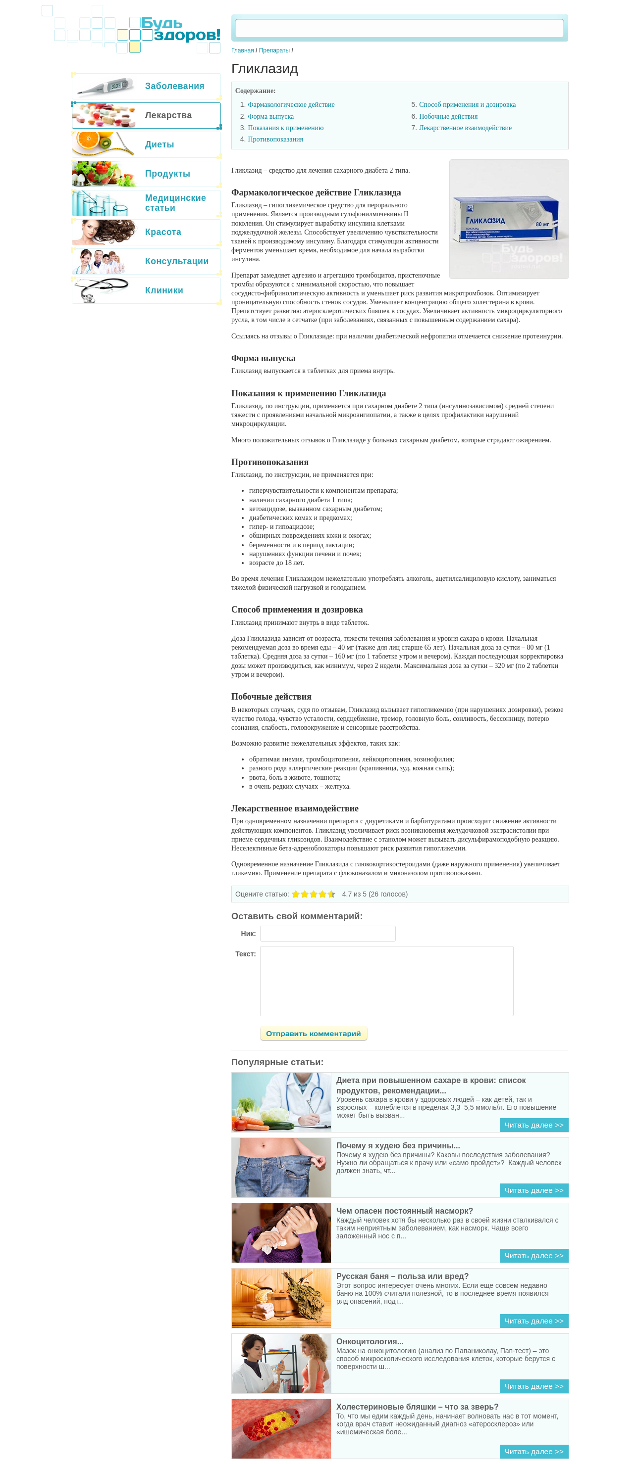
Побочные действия (448, 116)
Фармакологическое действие (291, 104)
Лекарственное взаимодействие (465, 128)
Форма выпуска (271, 116)
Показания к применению (285, 128)
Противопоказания (275, 139)
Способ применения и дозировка (467, 104)
